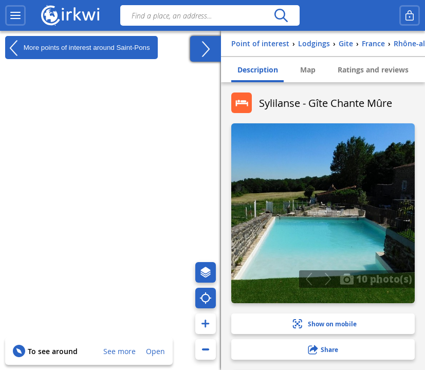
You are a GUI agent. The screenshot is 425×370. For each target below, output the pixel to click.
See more (119, 351)
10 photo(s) (376, 278)
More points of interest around (77, 48)
